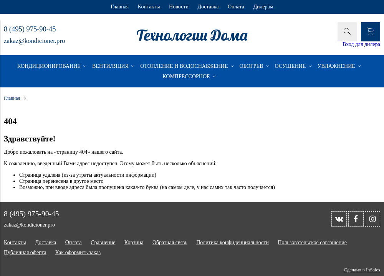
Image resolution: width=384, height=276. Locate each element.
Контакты (149, 7)
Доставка (207, 7)
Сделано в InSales (362, 270)
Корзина (134, 242)
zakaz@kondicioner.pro (34, 40)
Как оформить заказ (78, 252)
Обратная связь (169, 242)
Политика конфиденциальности (232, 242)
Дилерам (263, 7)
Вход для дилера (361, 44)
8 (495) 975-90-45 (30, 29)
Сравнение (103, 242)
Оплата (236, 7)
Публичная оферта (25, 252)
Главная (120, 7)
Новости (179, 7)
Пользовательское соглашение (312, 242)
